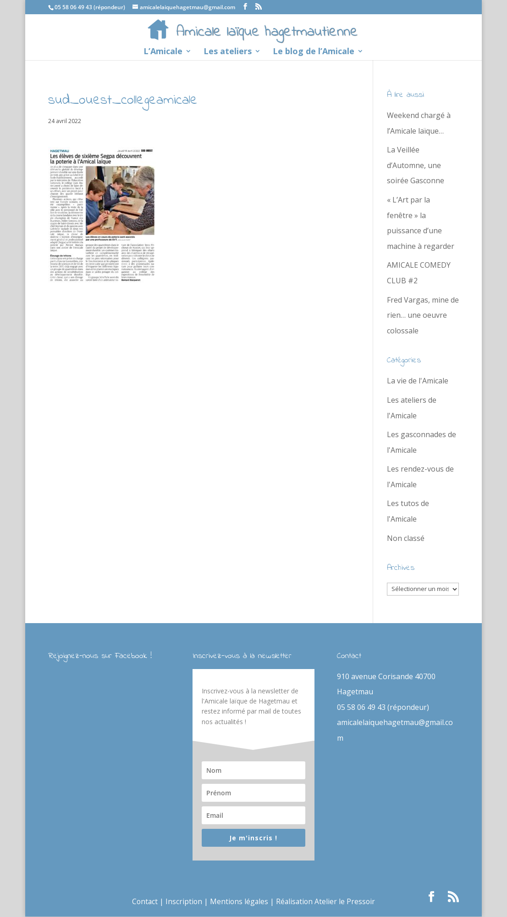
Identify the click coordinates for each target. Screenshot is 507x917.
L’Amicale (162, 52)
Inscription (182, 902)
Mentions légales (238, 902)
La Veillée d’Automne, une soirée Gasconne (415, 165)
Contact (143, 902)
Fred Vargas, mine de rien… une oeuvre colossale (423, 315)
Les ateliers (228, 52)
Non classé (405, 538)
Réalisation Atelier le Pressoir (326, 902)
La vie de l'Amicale (417, 381)
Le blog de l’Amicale (313, 52)
